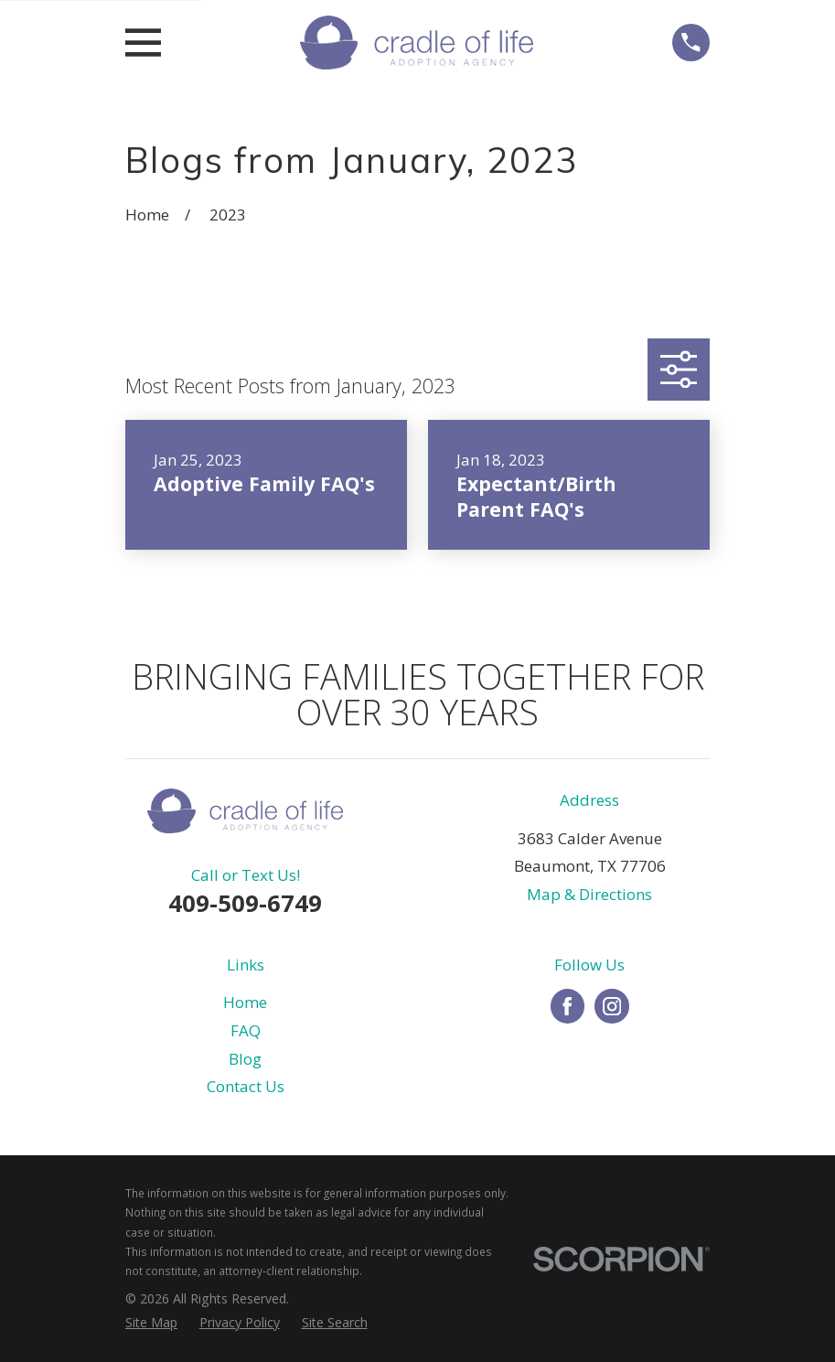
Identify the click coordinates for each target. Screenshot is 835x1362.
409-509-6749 (245, 902)
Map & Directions (589, 894)
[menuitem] (151, 1323)
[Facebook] (567, 1006)
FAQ (245, 1030)
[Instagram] (612, 1006)
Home (245, 1002)
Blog (245, 1058)
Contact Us (245, 1086)
